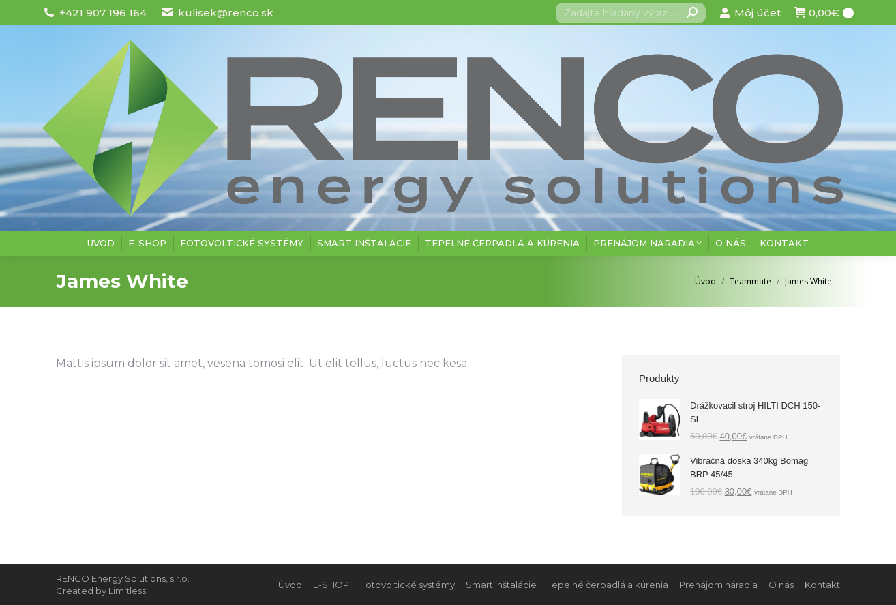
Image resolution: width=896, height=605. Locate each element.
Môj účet (749, 12)
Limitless (127, 590)
